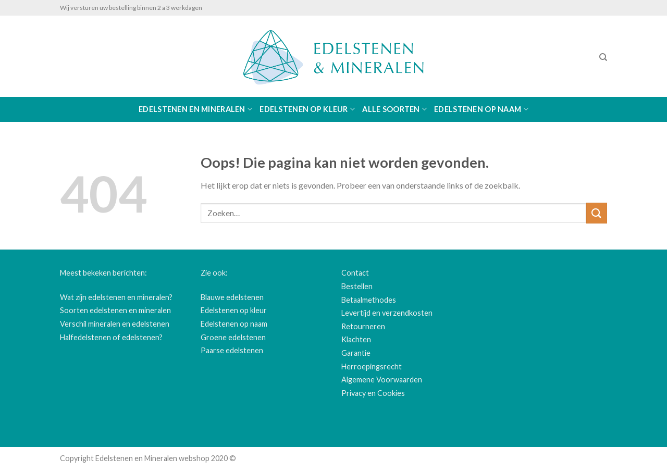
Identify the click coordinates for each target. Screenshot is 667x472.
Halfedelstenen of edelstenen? (111, 337)
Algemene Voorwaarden (381, 379)
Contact (355, 272)
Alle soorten (394, 109)
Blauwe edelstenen (232, 297)
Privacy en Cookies (373, 393)
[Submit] (596, 213)
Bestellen (357, 286)
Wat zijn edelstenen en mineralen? (116, 297)
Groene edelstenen (233, 337)
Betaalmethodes (368, 299)
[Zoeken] (603, 57)
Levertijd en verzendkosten (387, 312)
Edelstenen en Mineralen (195, 109)
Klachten (356, 339)
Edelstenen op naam (481, 109)
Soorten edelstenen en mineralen (115, 310)
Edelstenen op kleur (307, 109)
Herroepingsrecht (371, 366)
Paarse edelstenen (232, 350)
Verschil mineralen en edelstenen (114, 323)
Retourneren (363, 326)
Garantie (355, 353)
